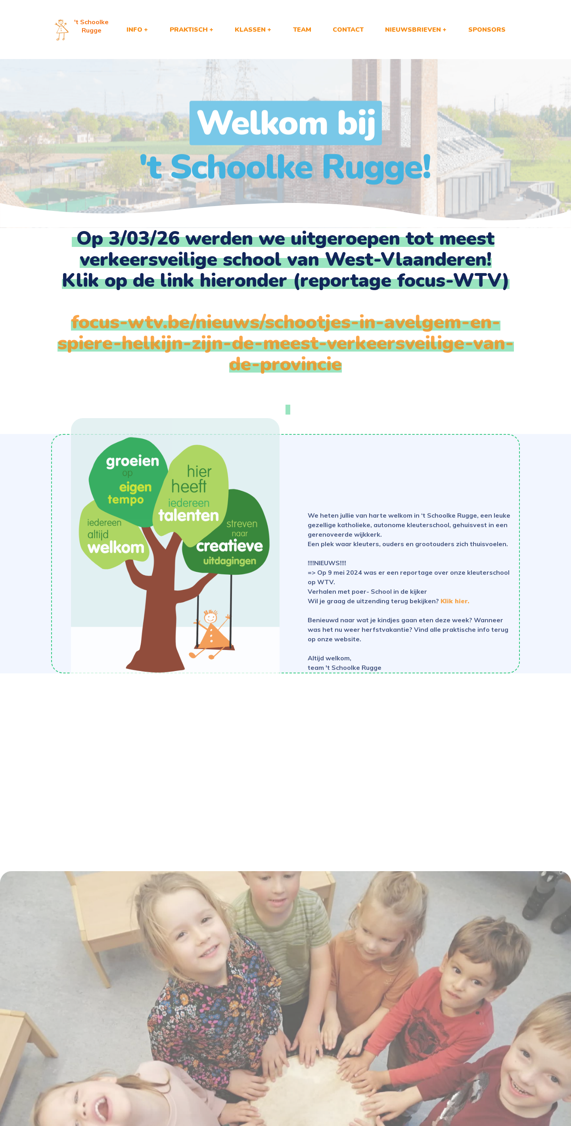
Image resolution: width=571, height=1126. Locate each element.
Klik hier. (455, 653)
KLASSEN (250, 29)
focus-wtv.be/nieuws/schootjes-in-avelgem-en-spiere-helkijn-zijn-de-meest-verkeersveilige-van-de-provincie (285, 343)
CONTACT (348, 29)
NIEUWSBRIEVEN (413, 29)
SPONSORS (487, 29)
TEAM (302, 29)
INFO (134, 29)
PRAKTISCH (189, 29)
